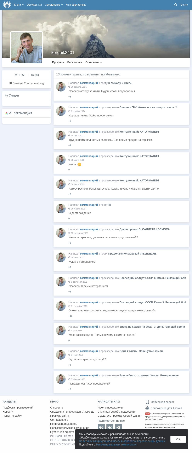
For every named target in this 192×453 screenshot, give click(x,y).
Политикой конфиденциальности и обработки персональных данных (122, 441)
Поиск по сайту (12, 415)
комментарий (89, 83)
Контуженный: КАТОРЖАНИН (139, 131)
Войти (184, 4)
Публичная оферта (62, 431)
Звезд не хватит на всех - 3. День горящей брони (152, 326)
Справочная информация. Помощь (72, 411)
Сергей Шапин (132, 415)
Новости (8, 411)
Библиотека (74, 62)
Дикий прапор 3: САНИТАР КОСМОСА (145, 229)
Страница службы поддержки (116, 411)
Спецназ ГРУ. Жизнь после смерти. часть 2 (148, 107)
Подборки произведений (18, 407)
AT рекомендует (20, 113)
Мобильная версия (159, 402)
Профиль (58, 62)
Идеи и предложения (111, 407)
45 (109, 204)
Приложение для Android (163, 408)
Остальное (94, 62)
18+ (147, 414)
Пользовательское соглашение (69, 427)
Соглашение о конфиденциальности (63, 421)
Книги (19, 4)
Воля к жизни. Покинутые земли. (142, 351)
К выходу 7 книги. (120, 83)
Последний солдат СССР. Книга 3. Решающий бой (153, 277)
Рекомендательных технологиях (116, 444)
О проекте (56, 407)
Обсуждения (34, 4)
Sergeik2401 (63, 52)
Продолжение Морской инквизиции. (132, 253)
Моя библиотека (76, 4)
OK (178, 439)
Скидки (14, 95)
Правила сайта (59, 415)
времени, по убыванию (103, 74)
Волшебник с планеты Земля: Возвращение (149, 375)
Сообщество (54, 4)
